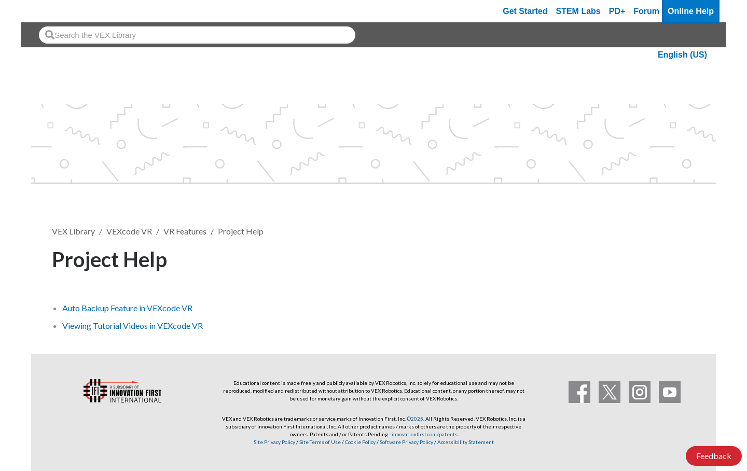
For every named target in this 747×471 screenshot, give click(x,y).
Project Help (241, 231)
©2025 (415, 418)
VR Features (184, 231)
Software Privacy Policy (406, 442)
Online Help (691, 11)
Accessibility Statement (465, 442)
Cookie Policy (360, 442)
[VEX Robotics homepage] (48, 11)
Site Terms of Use (319, 442)
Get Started (525, 11)
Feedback (713, 456)
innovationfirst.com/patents (425, 434)
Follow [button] (669, 257)
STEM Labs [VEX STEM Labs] (578, 11)
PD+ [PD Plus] (617, 11)
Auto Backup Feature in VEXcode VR (127, 308)
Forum (646, 11)
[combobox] (197, 35)
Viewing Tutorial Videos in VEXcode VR (132, 325)
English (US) (682, 54)
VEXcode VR (129, 231)
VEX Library (73, 231)
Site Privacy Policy (274, 442)
